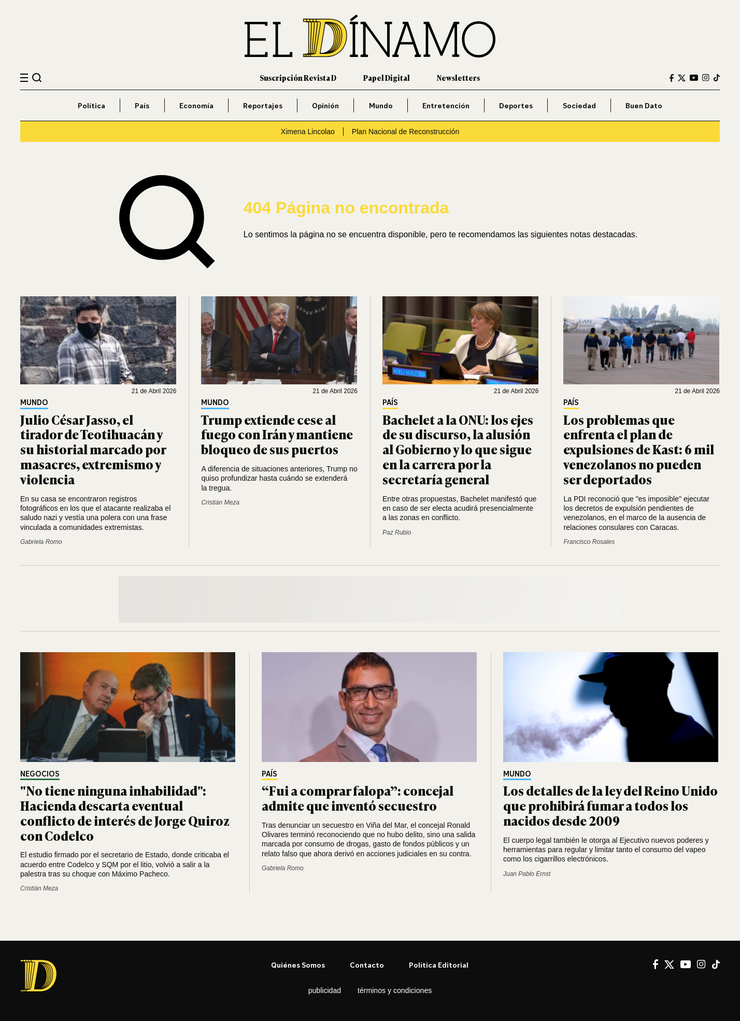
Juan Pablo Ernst (526, 874)
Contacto (367, 964)
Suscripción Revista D (298, 77)
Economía (196, 105)
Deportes (516, 105)
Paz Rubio (396, 532)
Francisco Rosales (589, 541)
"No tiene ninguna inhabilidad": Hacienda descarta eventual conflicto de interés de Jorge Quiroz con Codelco (125, 812)
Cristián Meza (220, 502)
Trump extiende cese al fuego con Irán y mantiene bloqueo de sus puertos (277, 434)
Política (91, 105)
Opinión (325, 105)
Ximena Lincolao (308, 131)
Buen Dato (643, 105)
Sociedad (579, 105)
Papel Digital (386, 77)
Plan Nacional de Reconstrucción (405, 131)
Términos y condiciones (395, 990)
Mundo (381, 105)
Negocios (40, 774)
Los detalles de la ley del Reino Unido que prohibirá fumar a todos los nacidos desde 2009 (610, 805)
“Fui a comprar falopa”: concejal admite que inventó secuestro (357, 797)
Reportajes (262, 105)
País (142, 105)
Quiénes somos (298, 964)
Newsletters (458, 77)
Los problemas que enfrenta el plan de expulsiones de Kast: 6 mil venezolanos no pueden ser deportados (638, 449)
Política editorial (438, 964)
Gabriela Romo (41, 541)
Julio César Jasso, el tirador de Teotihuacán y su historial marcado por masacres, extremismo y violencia (93, 449)
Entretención (445, 105)
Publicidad (324, 990)
